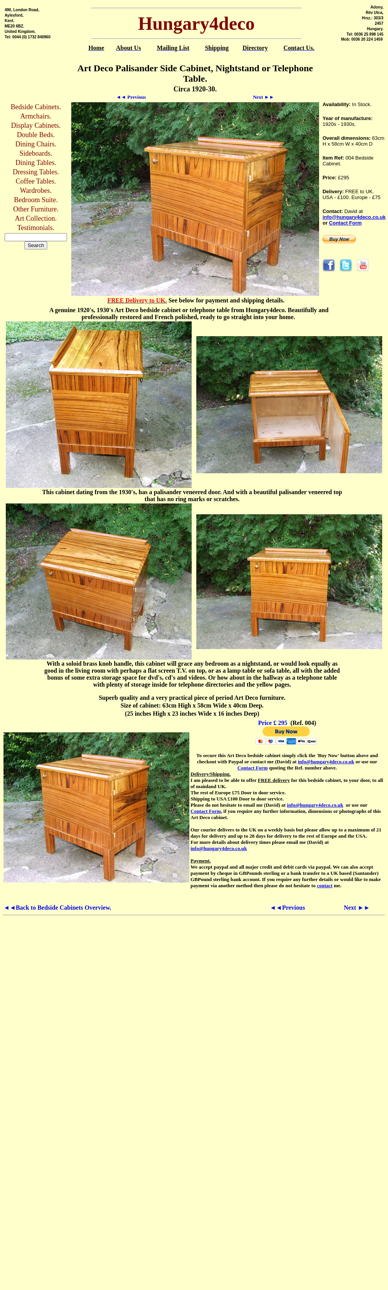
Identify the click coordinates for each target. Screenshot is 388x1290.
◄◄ (131, 97)
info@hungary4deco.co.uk (354, 217)
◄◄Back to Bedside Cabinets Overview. (57, 907)
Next (357, 907)
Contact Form (345, 223)
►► (263, 97)
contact (324, 885)
